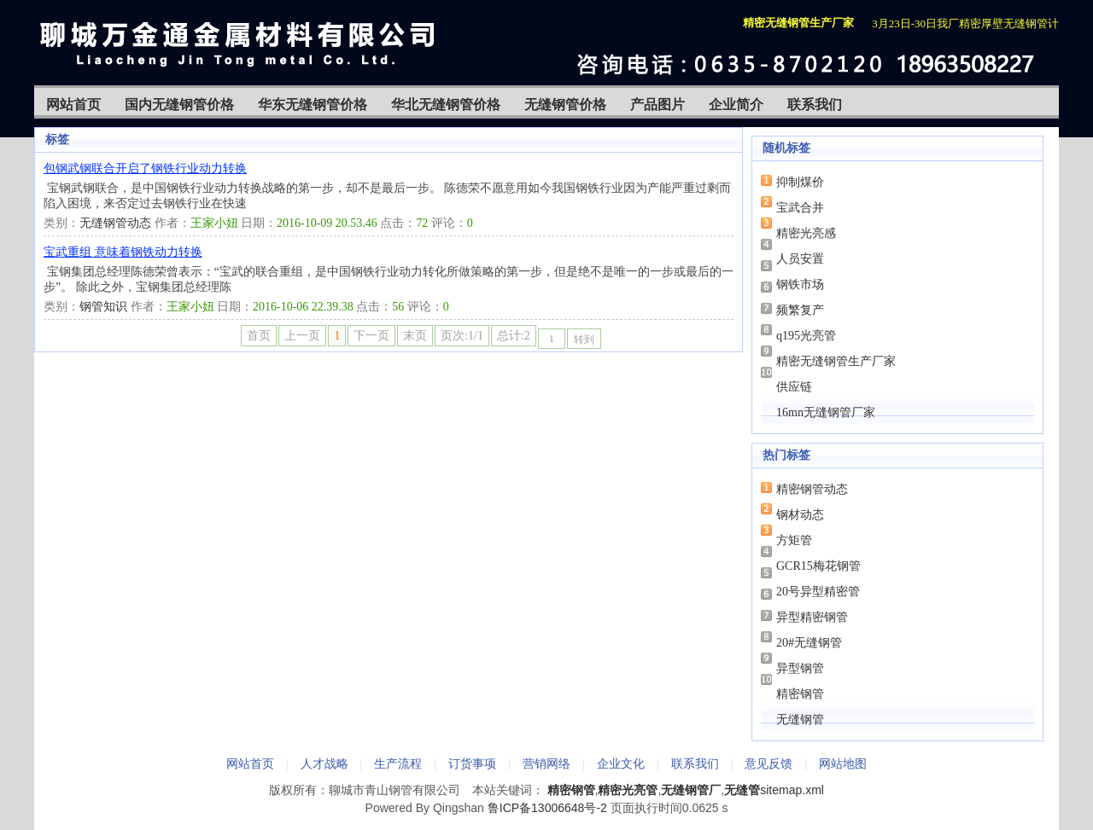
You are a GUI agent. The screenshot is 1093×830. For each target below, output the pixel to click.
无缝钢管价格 (565, 104)
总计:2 (513, 335)
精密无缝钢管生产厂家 (836, 361)
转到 (584, 339)
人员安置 (800, 258)
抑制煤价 (800, 182)
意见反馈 (768, 763)
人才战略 (324, 763)
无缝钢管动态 (115, 223)
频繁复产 (800, 310)
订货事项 (472, 763)
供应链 (794, 386)
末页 (415, 335)
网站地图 (843, 763)
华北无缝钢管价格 (445, 104)
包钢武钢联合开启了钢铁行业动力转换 (145, 168)
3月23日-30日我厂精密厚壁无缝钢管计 (965, 23)
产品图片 (657, 104)
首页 (259, 335)
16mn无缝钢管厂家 (825, 412)
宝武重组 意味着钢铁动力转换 (123, 252)
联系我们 (814, 104)
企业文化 (621, 763)
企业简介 (736, 104)
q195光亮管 (806, 335)
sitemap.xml (792, 790)
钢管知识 (103, 306)
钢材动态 (800, 514)
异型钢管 (800, 668)
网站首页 (73, 104)
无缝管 (742, 790)
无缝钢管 (800, 719)
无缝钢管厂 (691, 790)
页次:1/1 (462, 335)
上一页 (302, 335)
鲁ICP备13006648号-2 (547, 808)
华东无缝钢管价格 (312, 104)
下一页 (371, 335)
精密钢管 (800, 694)
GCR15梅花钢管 (818, 566)
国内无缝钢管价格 (179, 104)
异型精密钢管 (812, 617)
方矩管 (794, 540)
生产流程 (398, 763)
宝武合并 (800, 207)
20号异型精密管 (818, 591)
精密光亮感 (806, 233)
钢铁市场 (800, 284)
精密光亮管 (628, 790)
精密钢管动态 (812, 489)
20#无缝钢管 (809, 642)
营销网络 (546, 763)
